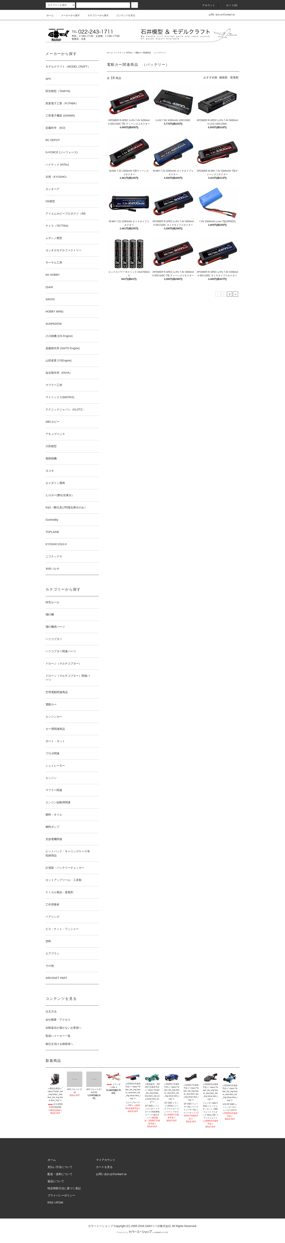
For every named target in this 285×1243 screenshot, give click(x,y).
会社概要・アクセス (58, 1019)
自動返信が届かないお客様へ (64, 1027)
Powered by (142, 1232)
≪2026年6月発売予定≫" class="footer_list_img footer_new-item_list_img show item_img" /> (133, 1087)
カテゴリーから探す (96, 15)
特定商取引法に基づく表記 (64, 1188)
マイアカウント (105, 1159)
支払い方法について (60, 1167)
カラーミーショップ (100, 1226)
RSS (50, 1202)
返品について (56, 1181)
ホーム (50, 15)
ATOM (59, 1202)
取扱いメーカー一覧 (58, 1035)
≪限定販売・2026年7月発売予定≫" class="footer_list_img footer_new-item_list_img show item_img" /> (152, 1089)
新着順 (234, 77)
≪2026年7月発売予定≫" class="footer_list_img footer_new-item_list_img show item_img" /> (171, 1088)
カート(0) (229, 5)
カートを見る (104, 1167)
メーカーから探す (68, 15)
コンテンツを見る (123, 15)
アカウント (206, 5)
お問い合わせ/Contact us (222, 14)
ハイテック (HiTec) (124, 53)
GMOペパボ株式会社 (158, 1226)
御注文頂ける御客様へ (59, 1043)
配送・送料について (60, 1174)
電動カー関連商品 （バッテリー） (151, 53)
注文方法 (51, 1011)
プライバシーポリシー (61, 1195)
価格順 (223, 77)
